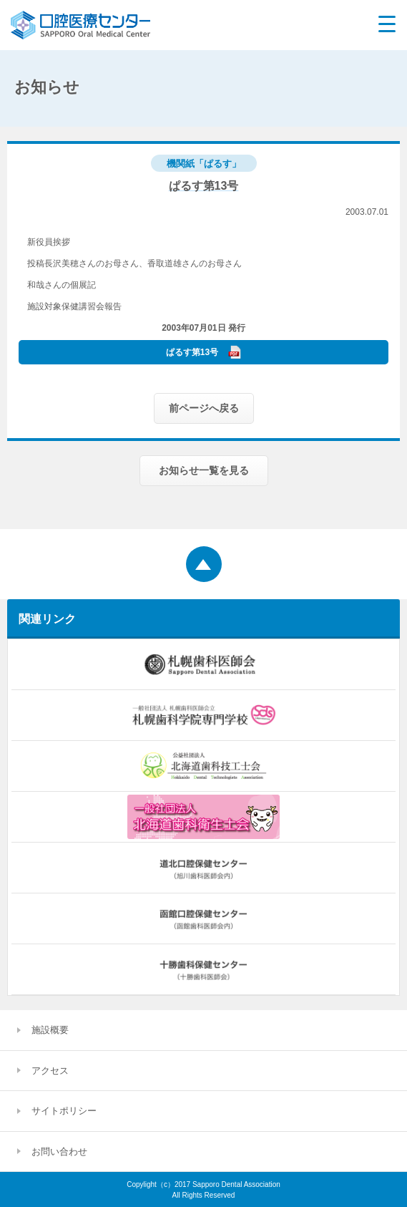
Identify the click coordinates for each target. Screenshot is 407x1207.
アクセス (50, 1070)
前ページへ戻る (204, 408)
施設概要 (50, 1029)
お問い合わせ (59, 1151)
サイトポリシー (64, 1110)
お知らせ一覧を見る (204, 470)
